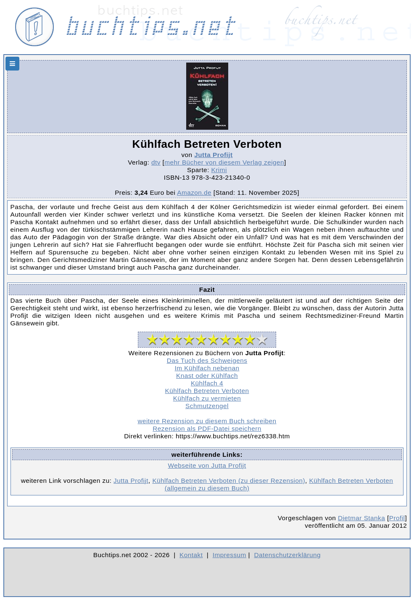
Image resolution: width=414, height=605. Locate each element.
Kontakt (191, 554)
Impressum (229, 554)
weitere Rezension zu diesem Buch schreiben (206, 420)
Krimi (219, 169)
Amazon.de (194, 192)
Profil (397, 517)
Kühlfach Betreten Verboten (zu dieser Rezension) (228, 480)
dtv (156, 162)
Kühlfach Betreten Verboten (207, 390)
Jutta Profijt (213, 154)
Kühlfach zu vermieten (207, 398)
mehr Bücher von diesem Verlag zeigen (224, 162)
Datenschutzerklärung (287, 554)
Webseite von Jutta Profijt (207, 465)
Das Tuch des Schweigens (207, 360)
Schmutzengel (207, 405)
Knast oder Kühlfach (207, 375)
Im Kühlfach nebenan (207, 368)
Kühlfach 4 (207, 383)
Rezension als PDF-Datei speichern (207, 428)
